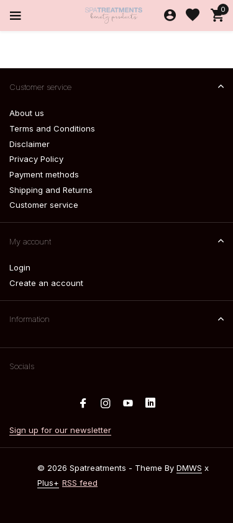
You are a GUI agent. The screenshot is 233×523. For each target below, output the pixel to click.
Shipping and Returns (51, 190)
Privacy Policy (36, 159)
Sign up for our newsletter (60, 430)
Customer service (43, 205)
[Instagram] (106, 404)
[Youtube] (128, 404)
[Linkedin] (150, 404)
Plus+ (48, 483)
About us (26, 113)
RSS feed (80, 483)
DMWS (189, 468)
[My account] (170, 15)
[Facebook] (83, 404)
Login (19, 267)
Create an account (46, 283)
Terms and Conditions (52, 128)
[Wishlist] (192, 15)
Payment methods (44, 174)
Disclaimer (29, 144)
